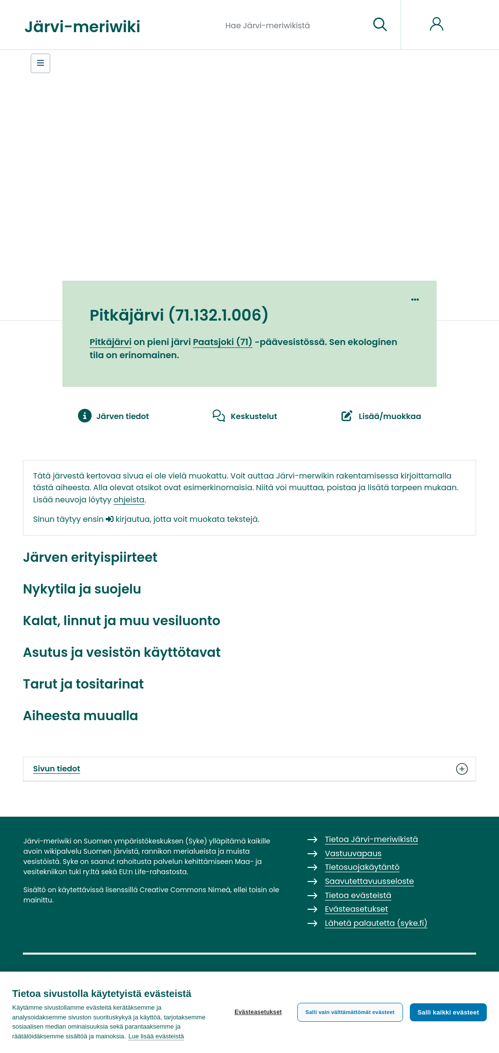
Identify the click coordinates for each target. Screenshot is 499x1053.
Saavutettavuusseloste (369, 881)
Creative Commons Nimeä (184, 890)
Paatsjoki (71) (222, 342)
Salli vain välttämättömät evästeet (350, 1012)
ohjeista (129, 499)
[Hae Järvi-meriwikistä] (294, 25)
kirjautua (128, 519)
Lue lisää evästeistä (156, 1036)
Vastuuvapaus (353, 853)
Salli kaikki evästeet (448, 1012)
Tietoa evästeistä (358, 895)
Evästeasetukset (258, 1012)
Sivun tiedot (249, 769)
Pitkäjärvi (111, 342)
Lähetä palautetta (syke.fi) (376, 923)
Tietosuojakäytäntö (362, 867)
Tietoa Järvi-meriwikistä (371, 839)
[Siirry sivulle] (380, 25)
